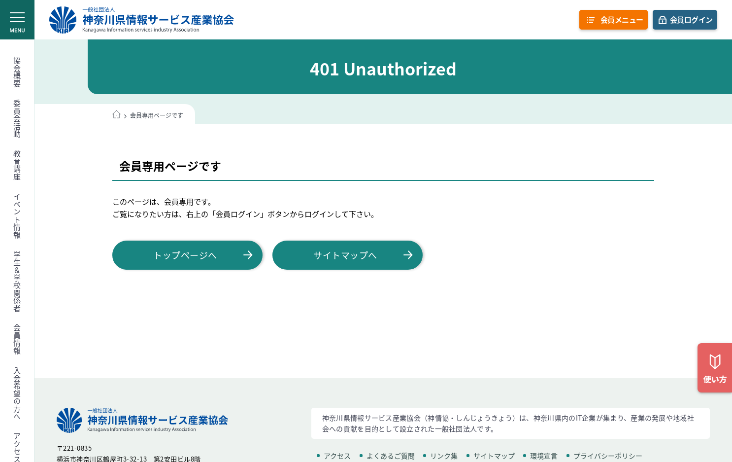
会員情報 (17, 339)
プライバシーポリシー (607, 456)
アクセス (337, 456)
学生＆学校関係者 (17, 281)
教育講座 (17, 165)
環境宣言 (544, 456)
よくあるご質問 (390, 456)
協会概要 (17, 72)
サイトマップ (494, 456)
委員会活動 (17, 119)
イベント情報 (17, 216)
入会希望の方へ (17, 394)
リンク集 (444, 456)
